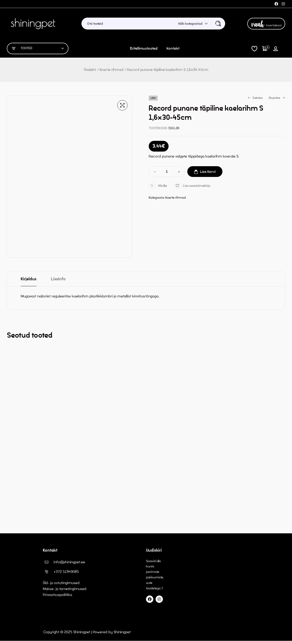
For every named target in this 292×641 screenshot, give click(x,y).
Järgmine (276, 98)
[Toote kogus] (167, 171)
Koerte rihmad (111, 69)
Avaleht (90, 69)
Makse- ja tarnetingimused (64, 588)
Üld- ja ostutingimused (61, 582)
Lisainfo (58, 279)
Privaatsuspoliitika (58, 594)
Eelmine (255, 98)
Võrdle (162, 186)
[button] (122, 105)
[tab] (28, 278)
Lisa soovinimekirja (196, 186)
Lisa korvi (208, 171)
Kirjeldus (28, 279)
